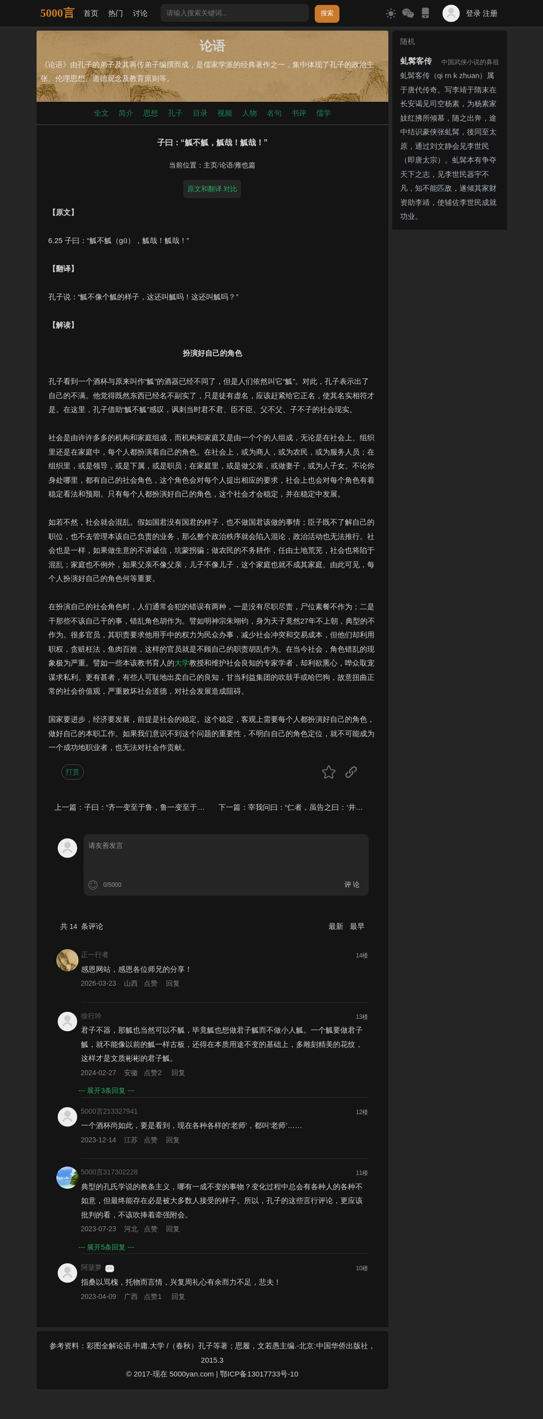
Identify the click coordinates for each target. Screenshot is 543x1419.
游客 (109, 1268)
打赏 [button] (73, 772)
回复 (173, 983)
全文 (101, 113)
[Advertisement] (449, 382)
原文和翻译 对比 (212, 189)
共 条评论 (82, 926)
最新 (337, 926)
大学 (181, 663)
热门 (115, 13)
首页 (91, 13)
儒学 (323, 113)
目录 (200, 113)
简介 (126, 113)
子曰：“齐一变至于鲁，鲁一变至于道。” (149, 807)
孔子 (175, 113)
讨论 (140, 13)
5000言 (58, 13)
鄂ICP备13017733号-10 (259, 1374)
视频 (224, 113)
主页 (210, 165)
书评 (299, 113)
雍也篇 (245, 165)
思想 (150, 113)
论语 (226, 165)
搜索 (327, 13)
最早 (357, 926)
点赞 (151, 983)
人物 (249, 113)
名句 (274, 113)
